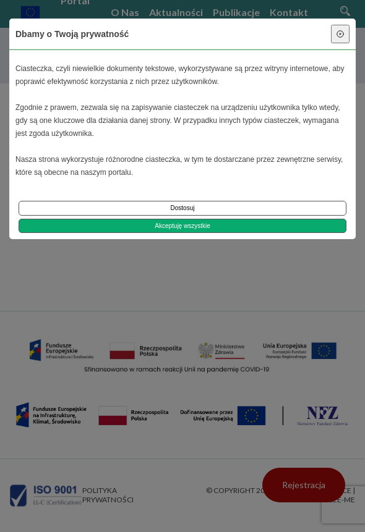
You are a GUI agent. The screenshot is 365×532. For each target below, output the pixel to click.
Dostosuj (183, 208)
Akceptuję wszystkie (182, 225)
